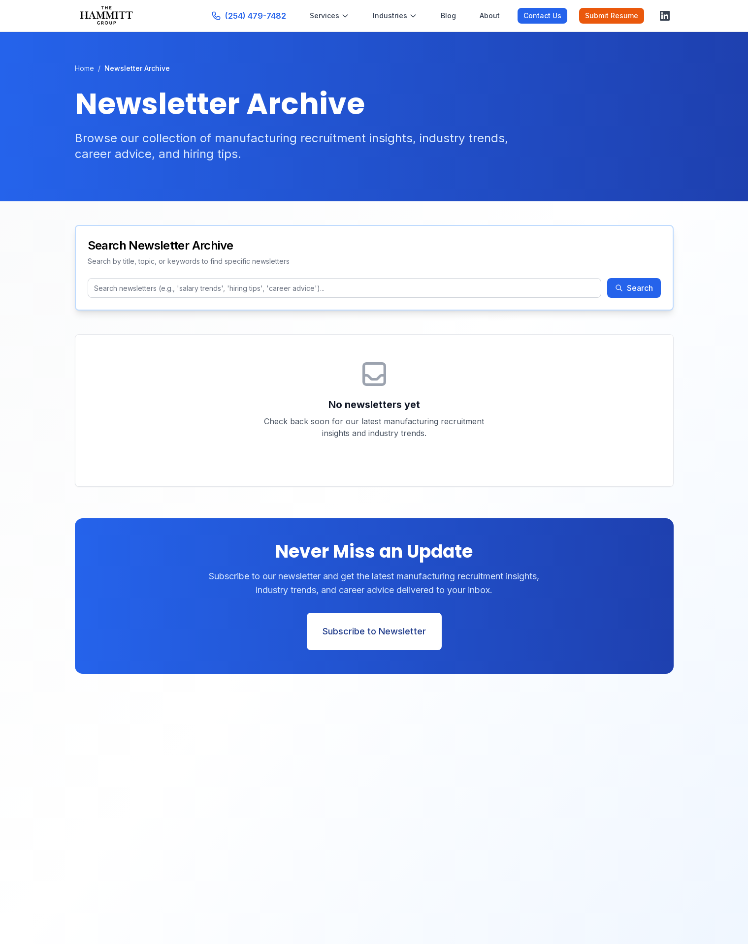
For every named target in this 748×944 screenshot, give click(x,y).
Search (634, 288)
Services (329, 15)
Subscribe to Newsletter (374, 631)
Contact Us (542, 15)
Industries (395, 15)
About (490, 15)
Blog (448, 15)
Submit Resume (611, 15)
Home (84, 68)
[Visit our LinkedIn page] (665, 16)
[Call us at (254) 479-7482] (248, 16)
